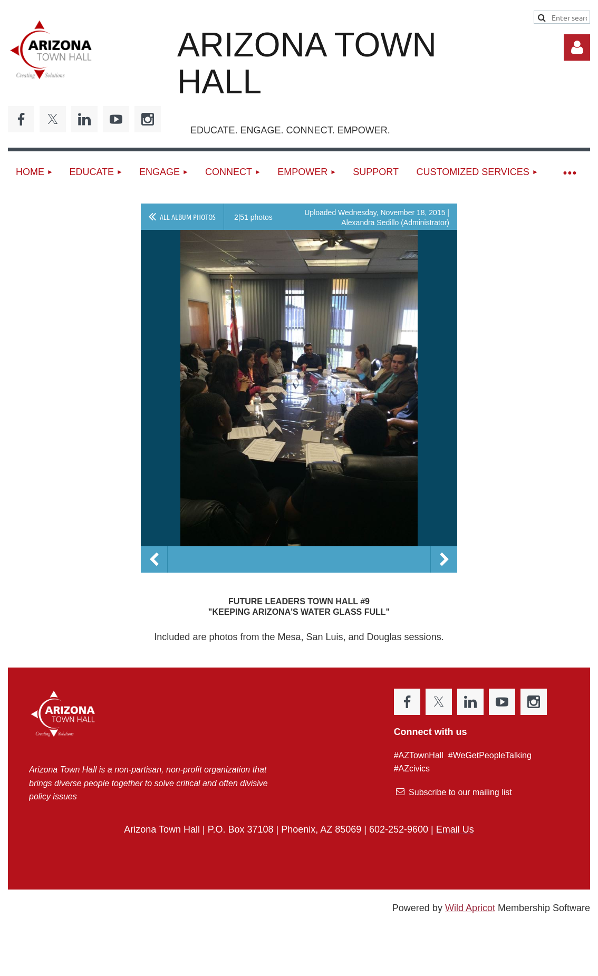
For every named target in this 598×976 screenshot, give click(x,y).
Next (444, 559)
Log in (577, 47)
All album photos (188, 216)
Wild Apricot (470, 908)
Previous (154, 559)
